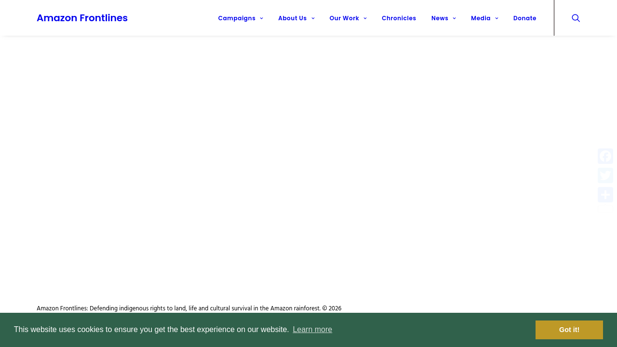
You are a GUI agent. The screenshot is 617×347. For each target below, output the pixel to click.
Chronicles (399, 18)
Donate (525, 18)
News (443, 18)
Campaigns (240, 18)
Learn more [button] (312, 329)
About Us (296, 18)
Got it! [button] (569, 330)
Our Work (348, 18)
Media (484, 18)
